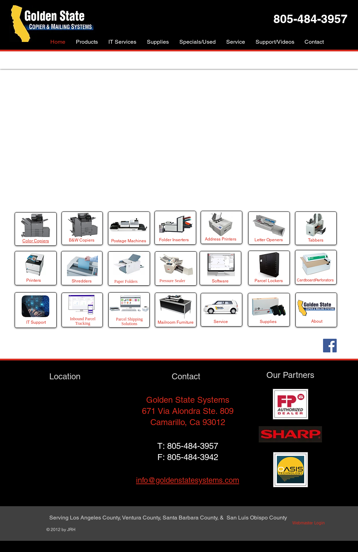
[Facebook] (330, 345)
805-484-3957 (192, 446)
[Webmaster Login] (308, 523)
